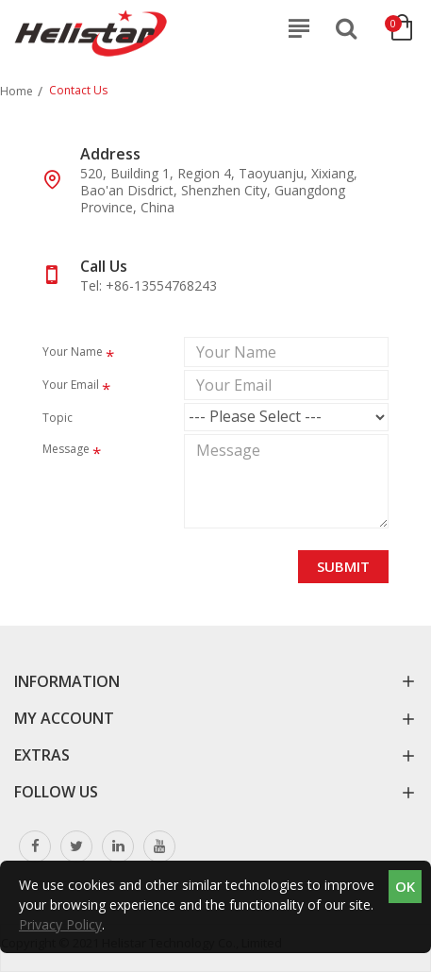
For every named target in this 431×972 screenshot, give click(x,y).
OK (405, 886)
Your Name (72, 352)
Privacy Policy (60, 924)
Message (66, 449)
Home (16, 91)
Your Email (70, 385)
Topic (57, 418)
